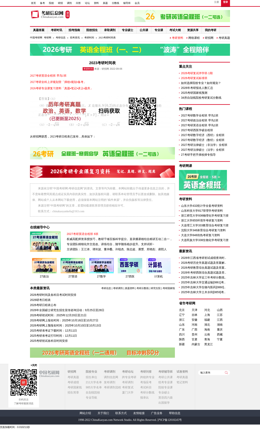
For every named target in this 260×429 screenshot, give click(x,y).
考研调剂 (118, 288)
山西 (220, 310)
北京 (182, 310)
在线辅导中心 (40, 227)
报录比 (144, 397)
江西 (220, 319)
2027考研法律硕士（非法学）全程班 (204, 144)
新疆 (182, 344)
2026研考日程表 (40, 300)
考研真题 (224, 37)
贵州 (194, 334)
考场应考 (146, 382)
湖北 (207, 324)
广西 (194, 329)
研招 (60, 3)
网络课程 (194, 37)
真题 (105, 3)
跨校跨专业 (147, 377)
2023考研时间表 (107, 37)
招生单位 (91, 377)
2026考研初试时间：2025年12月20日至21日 (58, 315)
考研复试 (127, 387)
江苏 (220, 314)
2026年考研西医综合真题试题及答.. (203, 272)
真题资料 (130, 288)
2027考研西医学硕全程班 (197, 130)
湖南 (220, 324)
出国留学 (164, 402)
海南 (207, 329)
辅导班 (127, 3)
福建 (207, 319)
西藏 (220, 334)
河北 (207, 310)
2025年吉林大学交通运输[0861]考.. (203, 282)
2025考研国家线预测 (194, 92)
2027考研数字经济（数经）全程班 (202, 140)
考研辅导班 (165, 371)
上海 (207, 314)
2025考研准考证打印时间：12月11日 (53, 335)
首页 (33, 3)
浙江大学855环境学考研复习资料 (202, 220)
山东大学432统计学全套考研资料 (202, 205)
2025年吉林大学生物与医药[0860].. (203, 287)
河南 (194, 324)
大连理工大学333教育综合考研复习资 (205, 225)
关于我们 (103, 413)
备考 (42, 3)
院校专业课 (165, 387)
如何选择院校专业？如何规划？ (201, 83)
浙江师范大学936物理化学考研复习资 (205, 215)
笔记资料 (182, 382)
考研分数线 (143, 288)
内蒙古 (196, 344)
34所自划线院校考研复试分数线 (201, 97)
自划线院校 (93, 392)
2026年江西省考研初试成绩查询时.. (203, 257)
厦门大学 (127, 392)
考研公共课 (165, 377)
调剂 (69, 3)
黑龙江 (208, 344)
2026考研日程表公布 (43, 305)
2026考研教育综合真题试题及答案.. (203, 267)
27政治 (44, 276)
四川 (182, 334)
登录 (225, 2)
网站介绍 (85, 413)
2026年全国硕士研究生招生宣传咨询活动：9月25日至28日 (67, 310)
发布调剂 (109, 382)
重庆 (220, 329)
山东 (182, 324)
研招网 (209, 37)
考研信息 (61, 37)
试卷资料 (182, 371)
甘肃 (194, 339)
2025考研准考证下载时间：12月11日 (53, 330)
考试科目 (146, 387)
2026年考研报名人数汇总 (197, 87)
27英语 (72, 276)
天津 (194, 310)
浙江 (182, 319)
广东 (182, 329)
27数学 (101, 276)
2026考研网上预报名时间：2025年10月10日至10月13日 (65, 325)
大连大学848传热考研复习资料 (200, 235)
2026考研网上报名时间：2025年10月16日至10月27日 (64, 320)
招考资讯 (75, 37)
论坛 (87, 3)
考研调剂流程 (112, 387)
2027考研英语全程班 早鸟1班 (199, 125)
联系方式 (121, 413)
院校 (51, 3)
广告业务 (156, 413)
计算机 (158, 276)
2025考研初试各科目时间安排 (49, 340)
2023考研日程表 (60, 136)
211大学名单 (94, 382)
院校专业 (91, 371)
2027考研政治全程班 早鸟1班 (199, 120)
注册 (216, 2)
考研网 (47, 37)
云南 (207, 334)
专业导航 (91, 397)
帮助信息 (174, 413)
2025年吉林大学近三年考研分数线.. (203, 277)
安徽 (194, 319)
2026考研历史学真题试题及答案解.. (203, 262)
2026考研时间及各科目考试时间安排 (53, 294)
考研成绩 (73, 382)
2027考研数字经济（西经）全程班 (202, 135)
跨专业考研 (129, 377)
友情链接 (139, 413)
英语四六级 (165, 397)
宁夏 (220, 339)
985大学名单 (94, 387)
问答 (78, 3)
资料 (96, 3)
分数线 (115, 3)
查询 (226, 372)
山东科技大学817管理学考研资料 (202, 210)
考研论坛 (127, 371)
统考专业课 (165, 382)
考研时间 (89, 37)
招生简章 (73, 392)
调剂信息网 (111, 377)
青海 (207, 339)
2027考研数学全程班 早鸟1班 (199, 115)
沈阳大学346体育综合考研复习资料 (203, 230)
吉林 (194, 314)
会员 (137, 3)
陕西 (182, 339)
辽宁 (182, 314)
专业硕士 (164, 392)
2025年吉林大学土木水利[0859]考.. (203, 292)
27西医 (130, 276)
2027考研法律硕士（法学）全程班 (202, 149)
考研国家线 (169, 288)
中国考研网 (44, 374)
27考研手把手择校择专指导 (198, 154)
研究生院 (156, 288)
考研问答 (146, 371)
